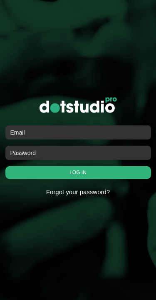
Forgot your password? (78, 191)
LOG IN (78, 172)
